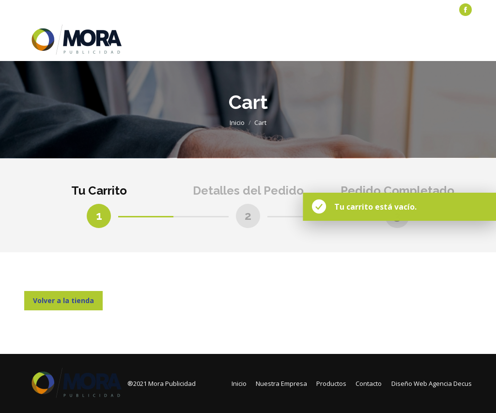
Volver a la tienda (63, 300)
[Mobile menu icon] (466, 40)
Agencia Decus (450, 383)
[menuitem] (46, 10)
